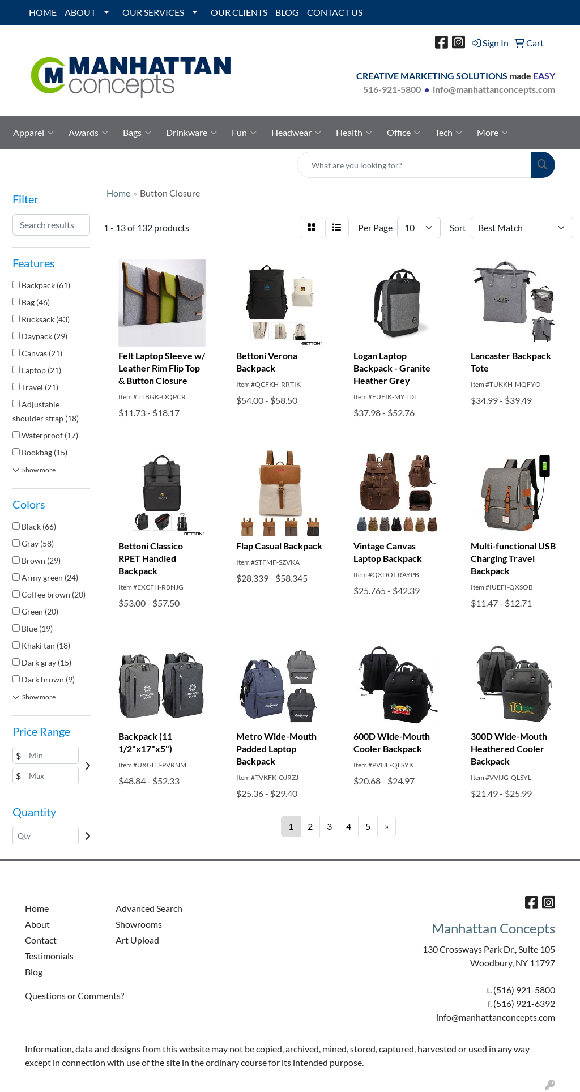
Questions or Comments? (74, 995)
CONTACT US (334, 12)
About (37, 924)
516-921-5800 (392, 89)
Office (403, 132)
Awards (88, 132)
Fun (244, 132)
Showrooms (139, 924)
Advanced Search (149, 908)
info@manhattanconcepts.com (494, 89)
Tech (448, 132)
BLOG (287, 12)
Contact (41, 940)
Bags (137, 132)
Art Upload (137, 940)
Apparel (33, 132)
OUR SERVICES (153, 12)
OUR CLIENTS (239, 12)
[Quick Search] (414, 165)
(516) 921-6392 (524, 1003)
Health (354, 132)
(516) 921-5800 (524, 989)
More (492, 132)
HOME (43, 12)
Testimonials (49, 955)
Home (37, 908)
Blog (33, 971)
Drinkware (191, 132)
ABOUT (80, 12)
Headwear (296, 132)
